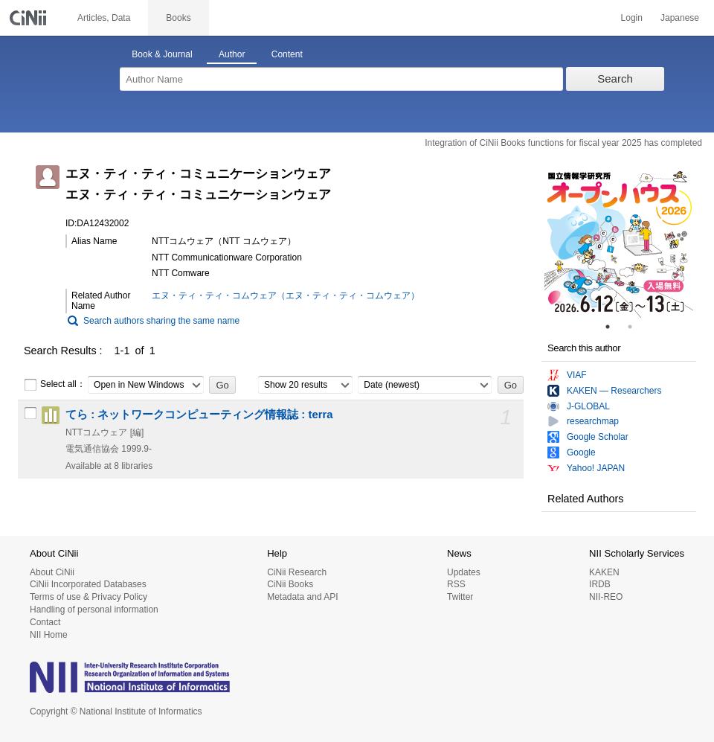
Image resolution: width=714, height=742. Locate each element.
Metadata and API (302, 597)
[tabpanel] (618, 243)
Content (287, 54)
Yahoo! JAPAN (596, 468)
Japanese (679, 18)
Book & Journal (162, 54)
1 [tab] (613, 326)
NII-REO (606, 597)
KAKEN (604, 572)
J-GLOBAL (588, 406)
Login (632, 18)
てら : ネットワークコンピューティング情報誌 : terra (199, 414)
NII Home (49, 635)
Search (615, 78)
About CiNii (52, 572)
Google (581, 452)
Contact (45, 622)
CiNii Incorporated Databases (88, 584)
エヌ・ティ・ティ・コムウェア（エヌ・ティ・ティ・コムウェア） (285, 295)
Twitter (460, 597)
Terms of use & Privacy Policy (88, 597)
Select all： (55, 384)
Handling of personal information (94, 609)
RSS (456, 584)
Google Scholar (597, 437)
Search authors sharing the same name (161, 321)
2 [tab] (635, 326)
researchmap (593, 421)
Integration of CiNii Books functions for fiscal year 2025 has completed (563, 143)
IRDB (600, 584)
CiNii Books (290, 584)
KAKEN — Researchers (614, 391)
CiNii (30, 18)
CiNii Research (297, 572)
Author (232, 54)
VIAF (577, 375)
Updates (463, 572)
